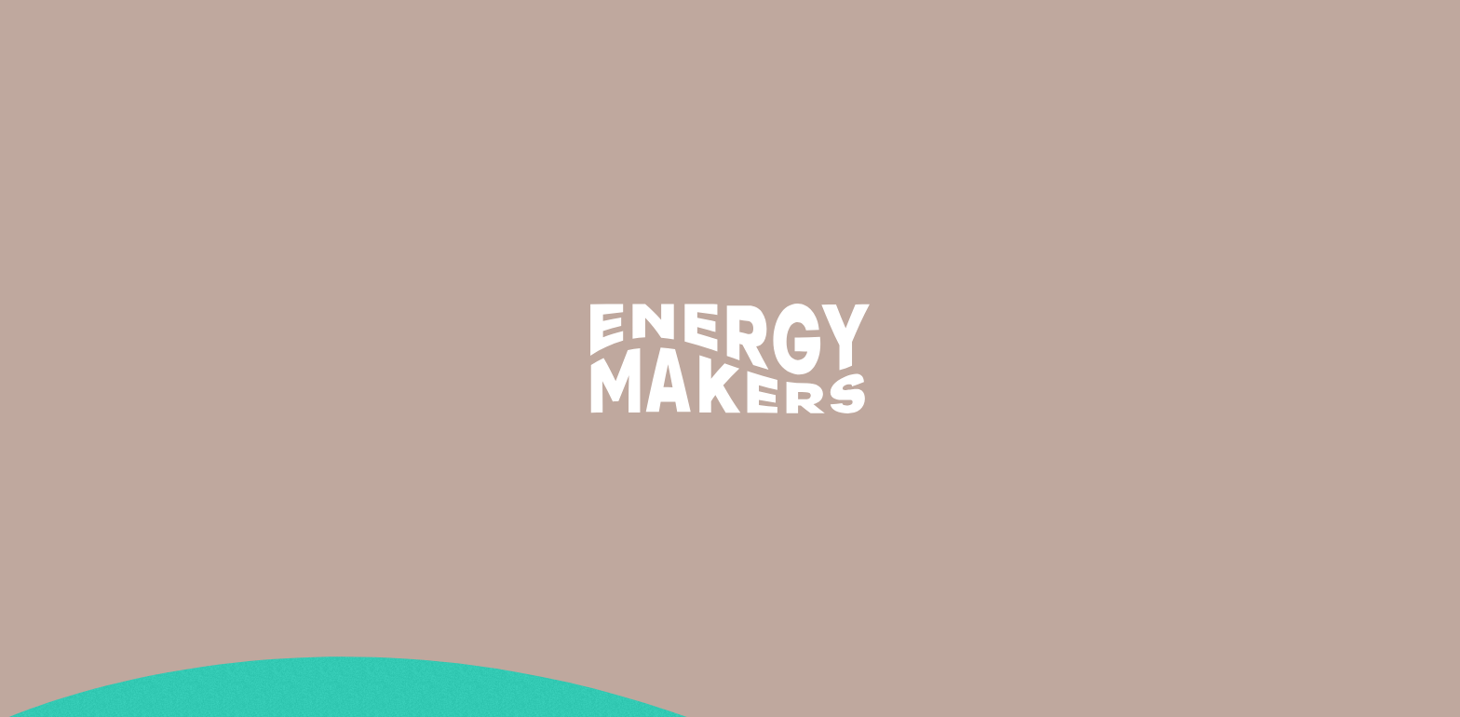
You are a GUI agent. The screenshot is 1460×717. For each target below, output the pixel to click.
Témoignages (45, 343)
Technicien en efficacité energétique (125, 142)
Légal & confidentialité (78, 388)
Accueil (24, 232)
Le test (23, 276)
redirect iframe (51, 366)
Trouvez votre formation (1255, 34)
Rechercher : (42, 187)
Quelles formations (65, 321)
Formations (931, 34)
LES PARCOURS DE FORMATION (101, 299)
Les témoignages (1059, 34)
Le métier (830, 34)
